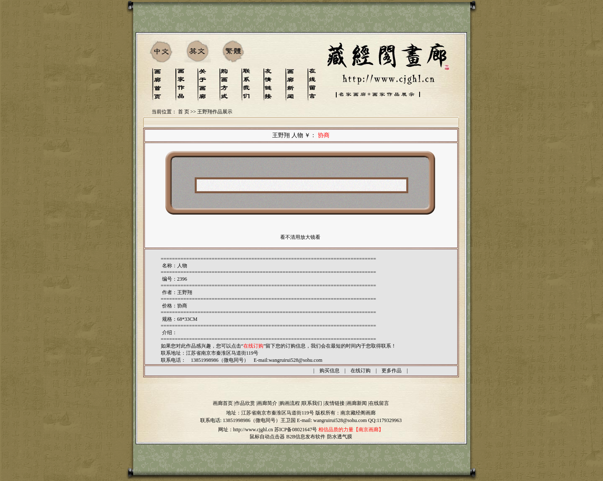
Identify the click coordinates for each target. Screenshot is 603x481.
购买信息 (330, 371)
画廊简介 (267, 403)
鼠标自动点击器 (267, 437)
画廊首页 (223, 403)
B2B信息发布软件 (305, 437)
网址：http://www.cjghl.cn (245, 429)
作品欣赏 (245, 403)
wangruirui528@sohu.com (295, 360)
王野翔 (184, 292)
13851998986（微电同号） (252, 420)
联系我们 (312, 403)
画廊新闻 (357, 403)
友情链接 (335, 403)
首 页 (183, 112)
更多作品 (391, 371)
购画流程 (290, 403)
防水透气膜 (339, 437)
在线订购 (360, 371)
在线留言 (379, 403)
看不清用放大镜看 (300, 237)
